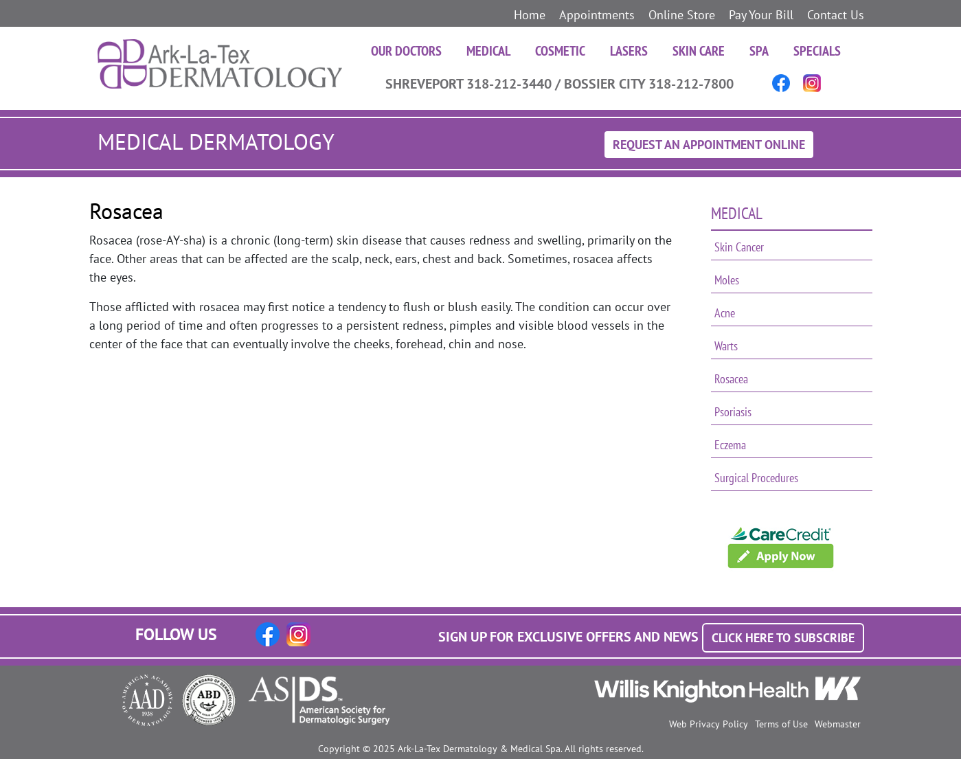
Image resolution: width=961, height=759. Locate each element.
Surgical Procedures (756, 478)
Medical (488, 51)
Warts (726, 346)
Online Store (681, 15)
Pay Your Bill (761, 15)
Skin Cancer (739, 247)
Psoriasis (732, 412)
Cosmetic (560, 51)
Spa (759, 51)
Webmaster (838, 724)
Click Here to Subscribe (783, 638)
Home (529, 15)
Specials (817, 51)
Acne (724, 313)
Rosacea (731, 379)
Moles (726, 280)
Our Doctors (406, 51)
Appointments (597, 15)
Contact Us (835, 15)
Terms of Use (781, 724)
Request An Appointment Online (709, 144)
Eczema (730, 445)
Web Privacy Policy (708, 724)
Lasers (629, 51)
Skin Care (698, 51)
